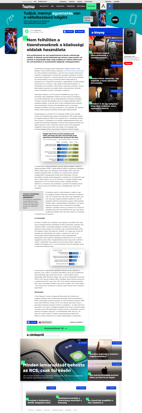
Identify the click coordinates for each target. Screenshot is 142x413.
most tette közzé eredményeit (73, 71)
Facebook (68, 32)
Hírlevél (108, 1)
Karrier (116, 1)
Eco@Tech (60, 6)
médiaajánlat (39, 410)
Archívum (63, 1)
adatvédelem (68, 410)
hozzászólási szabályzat (57, 410)
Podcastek (88, 1)
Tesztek (72, 1)
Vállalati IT (44, 6)
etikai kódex (47, 410)
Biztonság (81, 6)
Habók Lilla (37, 30)
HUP (35, 1)
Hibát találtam (45, 322)
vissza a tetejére (76, 322)
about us (75, 410)
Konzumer (91, 6)
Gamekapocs (42, 1)
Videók (79, 1)
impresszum (31, 410)
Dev (52, 6)
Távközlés (71, 6)
